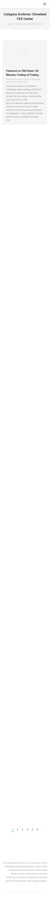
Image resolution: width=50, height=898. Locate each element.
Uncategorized (34, 79)
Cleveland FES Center (14, 79)
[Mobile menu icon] (44, 4)
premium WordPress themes (33, 893)
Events (25, 79)
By (11, 82)
